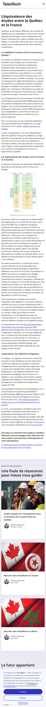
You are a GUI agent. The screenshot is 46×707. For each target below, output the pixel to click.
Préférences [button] (23, 703)
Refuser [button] (23, 698)
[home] (11, 4)
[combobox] (8, 705)
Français (6, 705)
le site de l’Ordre (36, 425)
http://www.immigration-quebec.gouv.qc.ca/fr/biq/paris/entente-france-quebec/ (20, 402)
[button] (43, 4)
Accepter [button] (23, 691)
